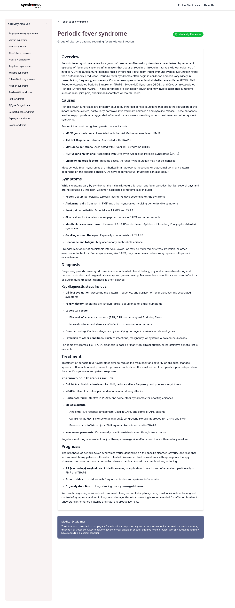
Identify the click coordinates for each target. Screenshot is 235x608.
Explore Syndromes (189, 5)
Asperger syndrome (19, 118)
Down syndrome (17, 125)
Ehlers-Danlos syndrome (22, 79)
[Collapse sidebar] (46, 23)
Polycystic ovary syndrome (23, 33)
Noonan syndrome (19, 85)
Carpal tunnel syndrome (21, 111)
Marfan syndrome (18, 40)
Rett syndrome (16, 98)
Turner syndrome (18, 46)
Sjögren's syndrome (20, 105)
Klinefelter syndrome (20, 53)
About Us (209, 5)
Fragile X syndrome (19, 59)
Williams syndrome (19, 72)
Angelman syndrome (20, 66)
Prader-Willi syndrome (20, 92)
